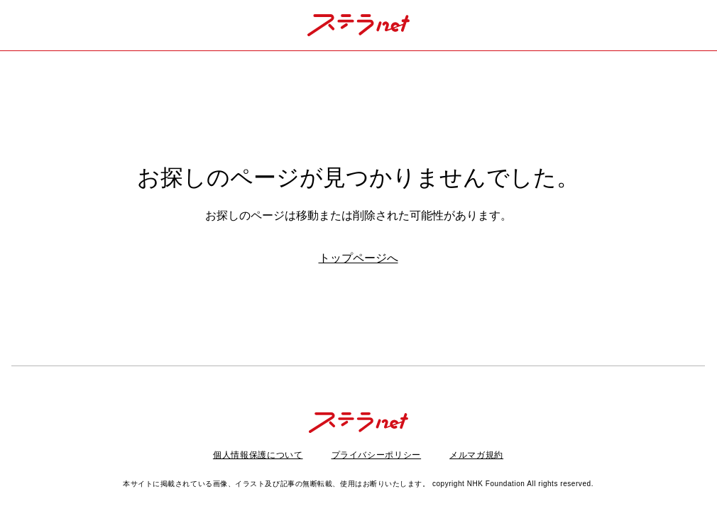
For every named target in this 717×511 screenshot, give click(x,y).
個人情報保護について (258, 455)
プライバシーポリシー (377, 455)
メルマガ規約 (476, 455)
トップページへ (358, 258)
